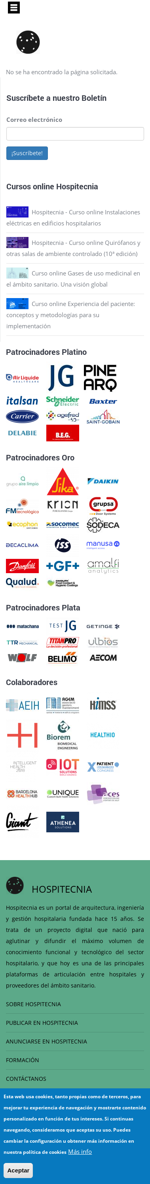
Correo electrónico (34, 119)
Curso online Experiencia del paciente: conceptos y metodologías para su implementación (70, 315)
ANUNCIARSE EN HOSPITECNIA (46, 1041)
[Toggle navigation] (14, 7)
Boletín (94, 97)
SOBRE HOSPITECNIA (33, 1004)
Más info (80, 1151)
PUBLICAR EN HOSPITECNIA (42, 1022)
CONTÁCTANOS (26, 1078)
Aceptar (18, 1170)
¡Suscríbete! (27, 153)
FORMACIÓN (22, 1060)
